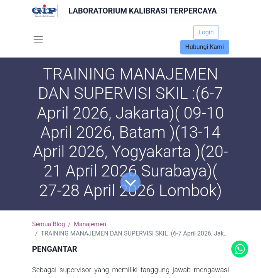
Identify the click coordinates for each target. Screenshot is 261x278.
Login (206, 32)
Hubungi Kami (204, 47)
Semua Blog (48, 224)
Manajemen (90, 224)
